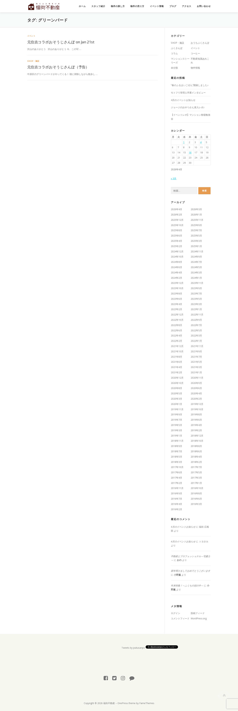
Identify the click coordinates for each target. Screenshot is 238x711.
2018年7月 (176, 451)
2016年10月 (197, 488)
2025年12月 (177, 219)
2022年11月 (197, 314)
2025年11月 (197, 219)
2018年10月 (197, 440)
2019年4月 (196, 425)
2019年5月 (176, 425)
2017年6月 (176, 472)
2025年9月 (196, 225)
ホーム (82, 6)
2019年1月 (176, 435)
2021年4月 (176, 367)
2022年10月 (177, 319)
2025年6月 (176, 235)
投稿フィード (198, 613)
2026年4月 (176, 209)
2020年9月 (196, 383)
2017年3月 (196, 477)
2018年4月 (196, 456)
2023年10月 (177, 288)
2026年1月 (196, 214)
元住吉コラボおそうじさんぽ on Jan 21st (60, 41)
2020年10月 (177, 383)
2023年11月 (197, 282)
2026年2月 (176, 214)
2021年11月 (197, 346)
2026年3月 (196, 209)
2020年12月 (177, 377)
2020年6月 (196, 388)
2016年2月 (176, 509)
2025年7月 (196, 230)
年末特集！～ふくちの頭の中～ (187, 585)
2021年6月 (176, 361)
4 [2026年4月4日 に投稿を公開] (200, 142)
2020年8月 (176, 388)
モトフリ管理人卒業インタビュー (188, 92)
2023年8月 (176, 293)
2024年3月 (196, 272)
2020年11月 (197, 377)
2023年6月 (176, 298)
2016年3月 (196, 503)
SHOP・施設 (33, 61)
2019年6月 (196, 419)
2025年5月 (196, 235)
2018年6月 (196, 451)
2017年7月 (196, 467)
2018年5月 (176, 456)
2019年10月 (197, 409)
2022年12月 (177, 314)
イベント (31, 36)
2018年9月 (176, 446)
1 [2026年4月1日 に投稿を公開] (183, 142)
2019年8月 (196, 414)
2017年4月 (176, 477)
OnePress (123, 703)
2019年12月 (197, 404)
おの (179, 560)
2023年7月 (196, 293)
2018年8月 (196, 446)
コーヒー (195, 53)
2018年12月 (197, 435)
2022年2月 (176, 340)
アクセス (186, 6)
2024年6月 (176, 267)
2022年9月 (196, 319)
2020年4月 (196, 393)
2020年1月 (176, 404)
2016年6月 (196, 498)
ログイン (175, 613)
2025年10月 (177, 225)
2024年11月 (197, 251)
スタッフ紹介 (98, 6)
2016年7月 (176, 498)
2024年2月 (176, 277)
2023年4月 (176, 304)
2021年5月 (196, 361)
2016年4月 (176, 503)
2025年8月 (176, 230)
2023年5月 (196, 298)
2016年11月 (177, 488)
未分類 (174, 67)
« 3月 (173, 178)
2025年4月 (176, 240)
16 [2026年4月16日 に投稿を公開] (190, 152)
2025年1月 (196, 246)
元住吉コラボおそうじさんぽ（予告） (58, 66)
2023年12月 (177, 282)
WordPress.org (199, 618)
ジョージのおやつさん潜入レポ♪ (187, 107)
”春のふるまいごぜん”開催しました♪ (189, 85)
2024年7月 (196, 261)
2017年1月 (196, 482)
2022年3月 (196, 335)
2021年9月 (196, 351)
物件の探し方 (118, 6)
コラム (174, 53)
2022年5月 (196, 330)
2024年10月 (177, 256)
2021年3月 (196, 367)
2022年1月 (196, 340)
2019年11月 (177, 409)
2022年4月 (176, 335)
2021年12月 (177, 346)
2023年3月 (196, 304)
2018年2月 (196, 461)
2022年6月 (176, 330)
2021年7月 (196, 356)
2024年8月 (176, 261)
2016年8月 (196, 493)
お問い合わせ (204, 6)
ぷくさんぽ (176, 48)
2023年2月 (176, 309)
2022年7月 (196, 325)
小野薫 (177, 574)
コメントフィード (180, 618)
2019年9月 (176, 414)
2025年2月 (176, 246)
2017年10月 (177, 467)
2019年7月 (176, 419)
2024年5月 (196, 267)
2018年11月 (177, 440)
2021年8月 (176, 356)
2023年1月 (196, 309)
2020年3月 (176, 398)
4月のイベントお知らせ (183, 100)
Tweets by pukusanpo (133, 647)
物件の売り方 (137, 6)
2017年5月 (196, 472)
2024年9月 (196, 256)
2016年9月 (176, 493)
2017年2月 (176, 482)
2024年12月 (177, 251)
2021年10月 (177, 351)
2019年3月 (176, 430)
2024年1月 (196, 277)
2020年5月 (176, 393)
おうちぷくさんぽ (200, 42)
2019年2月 (196, 430)
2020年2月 (196, 398)
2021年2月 (176, 372)
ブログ (172, 6)
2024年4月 (176, 272)
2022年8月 (176, 325)
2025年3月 (196, 240)
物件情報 (195, 67)
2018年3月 (176, 461)
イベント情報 (157, 6)
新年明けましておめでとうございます (190, 570)
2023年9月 (196, 288)
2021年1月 (196, 372)
